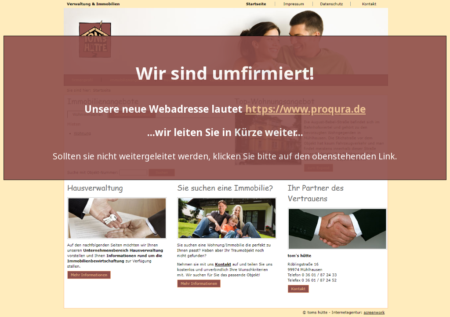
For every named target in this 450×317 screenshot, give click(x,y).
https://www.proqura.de (305, 109)
